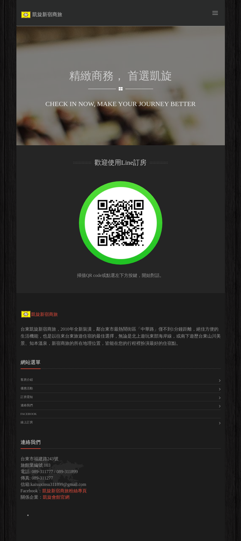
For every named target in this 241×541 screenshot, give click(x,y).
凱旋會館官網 (56, 497)
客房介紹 (27, 379)
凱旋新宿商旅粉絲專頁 (64, 490)
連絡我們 (27, 405)
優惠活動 (27, 388)
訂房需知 (27, 397)
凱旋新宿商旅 (39, 314)
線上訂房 (27, 422)
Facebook (29, 413)
